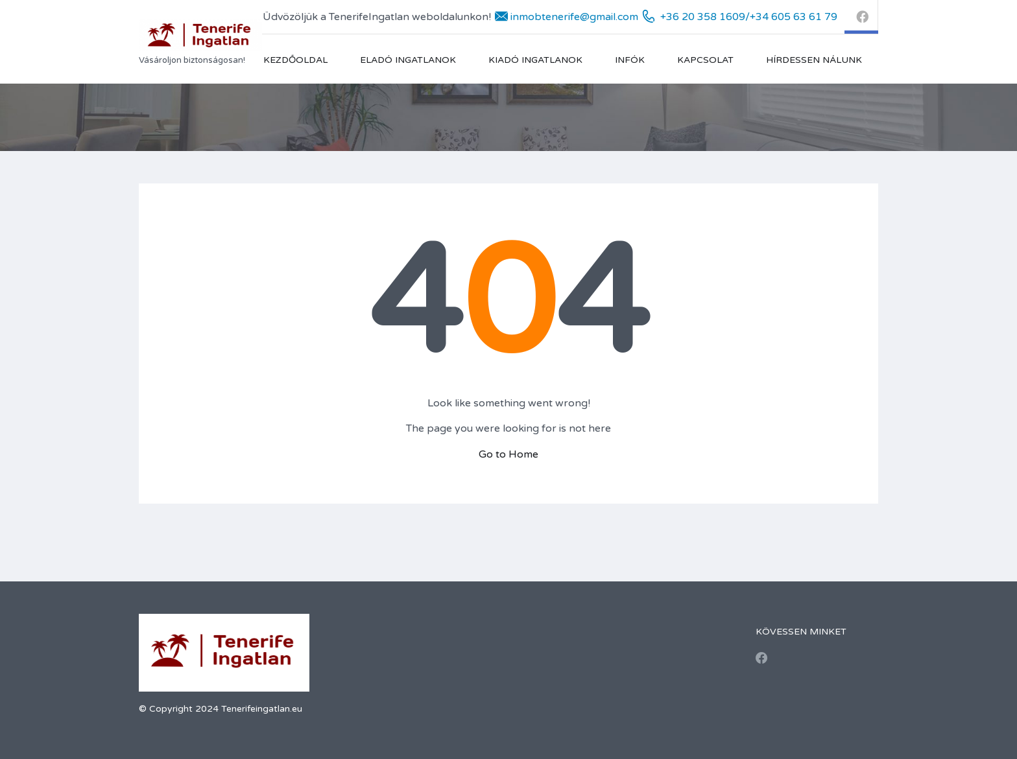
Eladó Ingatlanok (408, 59)
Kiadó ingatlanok (535, 59)
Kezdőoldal (295, 59)
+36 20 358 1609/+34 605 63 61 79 (748, 16)
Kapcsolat (705, 59)
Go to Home (508, 454)
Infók (630, 59)
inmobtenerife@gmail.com (574, 16)
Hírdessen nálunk (814, 59)
